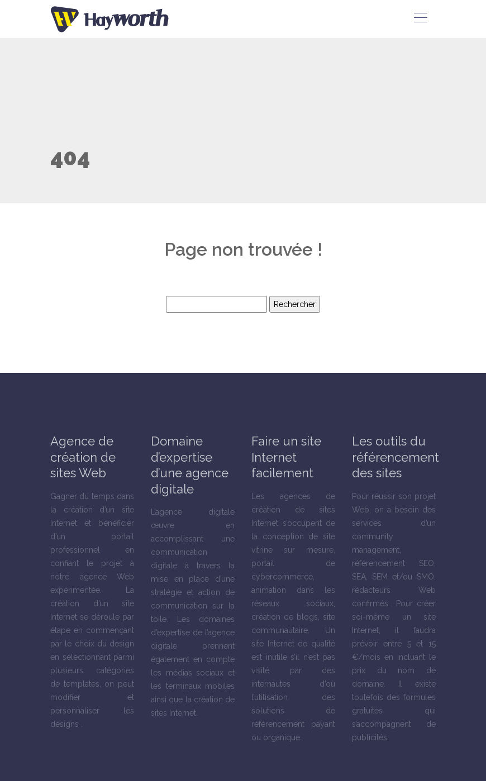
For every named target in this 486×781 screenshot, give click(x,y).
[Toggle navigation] (420, 19)
